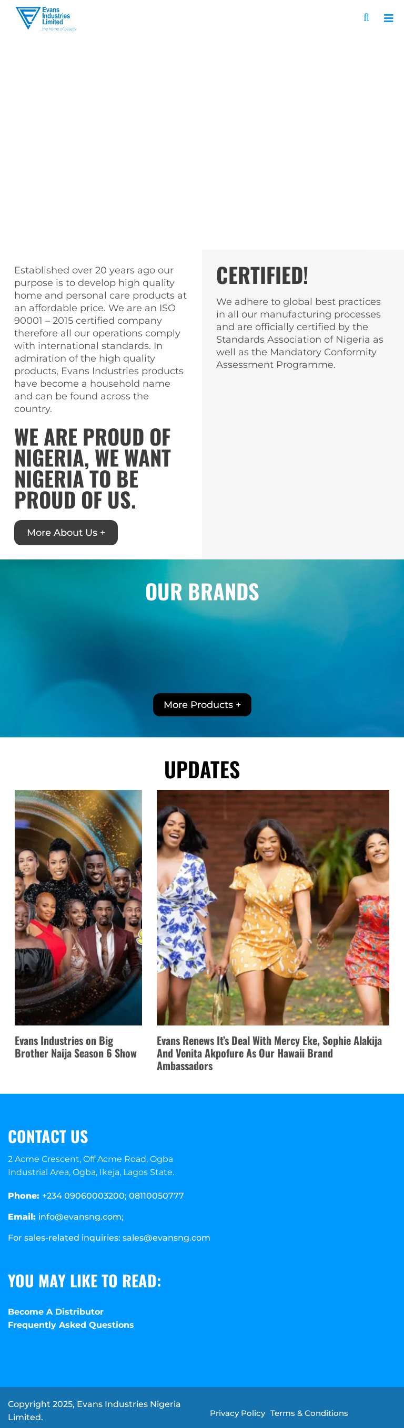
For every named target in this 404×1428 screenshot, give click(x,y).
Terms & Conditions (309, 1413)
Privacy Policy (237, 1413)
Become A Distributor (56, 1312)
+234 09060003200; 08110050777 (96, 1196)
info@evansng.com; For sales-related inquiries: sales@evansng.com (109, 1227)
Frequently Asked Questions (71, 1325)
